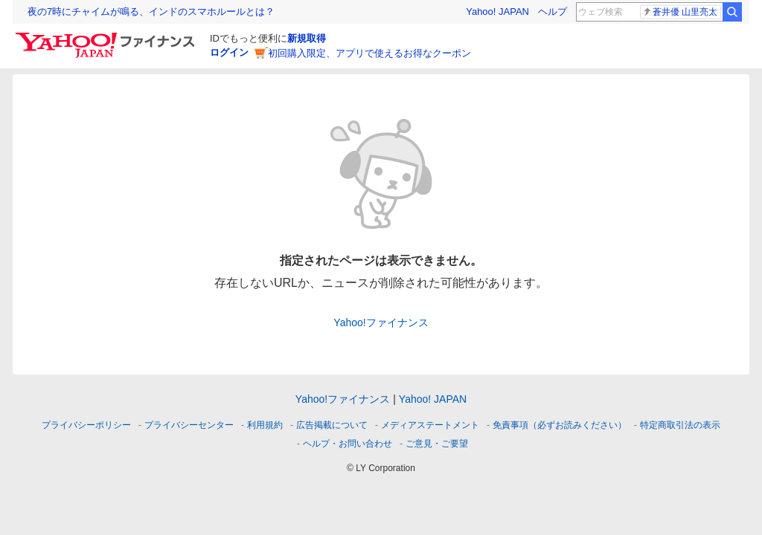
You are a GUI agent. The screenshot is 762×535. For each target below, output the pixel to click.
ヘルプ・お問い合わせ (347, 443)
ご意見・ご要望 (437, 443)
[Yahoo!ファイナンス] (107, 36)
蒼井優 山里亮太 (679, 12)
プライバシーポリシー (86, 425)
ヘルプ (552, 11)
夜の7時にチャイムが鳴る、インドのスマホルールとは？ (151, 11)
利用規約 (265, 425)
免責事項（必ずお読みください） (560, 425)
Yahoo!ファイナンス (380, 322)
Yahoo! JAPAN (497, 11)
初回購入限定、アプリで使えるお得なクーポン (369, 53)
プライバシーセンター (189, 425)
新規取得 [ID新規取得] (306, 38)
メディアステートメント (430, 425)
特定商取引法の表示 (680, 425)
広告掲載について (332, 425)
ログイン (229, 52)
